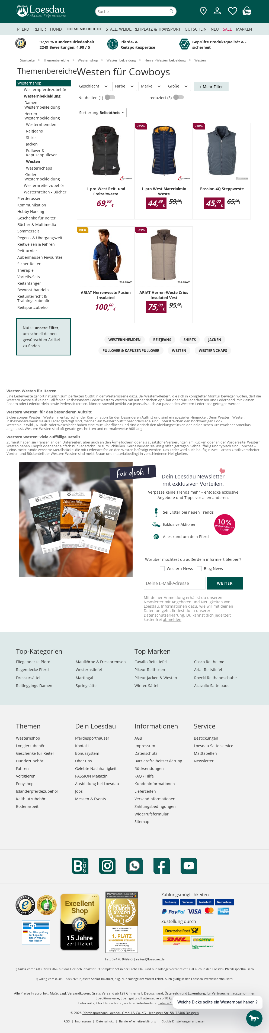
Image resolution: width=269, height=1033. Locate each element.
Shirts (31, 137)
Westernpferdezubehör (45, 89)
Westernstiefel (89, 669)
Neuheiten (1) (91, 97)
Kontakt (82, 745)
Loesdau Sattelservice (213, 745)
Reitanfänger (29, 283)
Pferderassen (29, 198)
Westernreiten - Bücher (45, 192)
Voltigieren (26, 776)
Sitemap (141, 821)
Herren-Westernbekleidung (42, 116)
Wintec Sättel (146, 685)
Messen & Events (90, 798)
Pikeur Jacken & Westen (155, 677)
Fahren (22, 768)
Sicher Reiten (29, 263)
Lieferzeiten (145, 791)
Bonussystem (87, 753)
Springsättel (87, 685)
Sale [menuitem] (227, 29)
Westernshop (29, 83)
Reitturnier (27, 250)
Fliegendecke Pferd (33, 661)
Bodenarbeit (27, 806)
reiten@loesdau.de (150, 959)
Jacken (32, 144)
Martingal (84, 677)
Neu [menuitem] (215, 29)
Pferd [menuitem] (23, 29)
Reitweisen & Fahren (36, 244)
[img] (246, 13)
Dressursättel (28, 677)
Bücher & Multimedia (36, 224)
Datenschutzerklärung (164, 615)
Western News (180, 568)
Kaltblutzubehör (31, 798)
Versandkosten (79, 993)
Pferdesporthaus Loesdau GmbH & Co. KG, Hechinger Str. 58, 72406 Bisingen (140, 1013)
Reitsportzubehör (33, 307)
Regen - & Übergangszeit (39, 237)
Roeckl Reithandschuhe (215, 677)
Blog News (213, 568)
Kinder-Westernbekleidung (42, 177)
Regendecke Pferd (32, 669)
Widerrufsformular (151, 814)
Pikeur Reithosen (149, 669)
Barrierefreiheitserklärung (158, 760)
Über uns (83, 760)
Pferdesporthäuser (92, 738)
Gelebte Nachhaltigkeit (96, 768)
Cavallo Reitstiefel (150, 661)
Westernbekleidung (42, 96)
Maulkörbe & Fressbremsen (101, 661)
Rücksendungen (149, 768)
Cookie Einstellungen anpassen (183, 1021)
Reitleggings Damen (34, 685)
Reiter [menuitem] (39, 29)
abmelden (172, 619)
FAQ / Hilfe (144, 776)
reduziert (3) (161, 97)
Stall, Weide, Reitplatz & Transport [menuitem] (143, 29)
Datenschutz (145, 753)
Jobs (79, 791)
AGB (138, 738)
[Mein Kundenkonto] (217, 15)
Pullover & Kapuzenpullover (41, 152)
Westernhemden (41, 124)
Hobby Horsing (30, 211)
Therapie (25, 270)
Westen (33, 161)
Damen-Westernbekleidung (42, 104)
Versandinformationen (154, 798)
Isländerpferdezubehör (37, 791)
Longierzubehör (30, 745)
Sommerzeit (28, 231)
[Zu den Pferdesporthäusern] (203, 11)
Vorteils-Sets (28, 276)
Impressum (144, 745)
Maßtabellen (205, 753)
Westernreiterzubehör (44, 185)
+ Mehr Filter (211, 86)
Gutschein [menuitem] (196, 29)
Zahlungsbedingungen (155, 806)
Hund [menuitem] (56, 29)
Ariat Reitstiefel (208, 669)
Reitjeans (34, 131)
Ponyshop (25, 783)
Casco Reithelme (209, 661)
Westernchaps (39, 168)
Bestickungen (206, 738)
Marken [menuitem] (244, 29)
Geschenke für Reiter (36, 218)
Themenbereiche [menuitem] (84, 29)
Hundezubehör (29, 760)
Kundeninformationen (154, 783)
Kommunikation (31, 205)
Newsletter (204, 760)
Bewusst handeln (33, 289)
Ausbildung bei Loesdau (97, 783)
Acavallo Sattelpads (211, 685)
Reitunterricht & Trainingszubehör (33, 298)
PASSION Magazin (91, 776)
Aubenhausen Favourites (40, 257)
